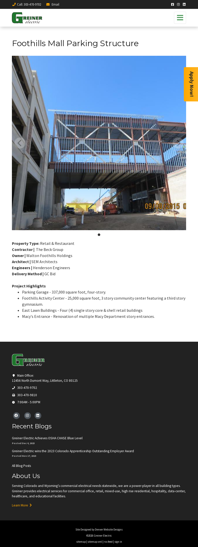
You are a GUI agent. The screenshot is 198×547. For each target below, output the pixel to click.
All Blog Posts (21, 466)
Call (26, 4)
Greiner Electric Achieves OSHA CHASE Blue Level (47, 438)
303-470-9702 (24, 388)
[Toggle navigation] (180, 18)
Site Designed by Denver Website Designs (99, 529)
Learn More (22, 505)
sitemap (81, 541)
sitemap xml (95, 541)
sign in (118, 541)
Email (52, 4)
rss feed (108, 541)
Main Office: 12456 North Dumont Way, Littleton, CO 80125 (45, 378)
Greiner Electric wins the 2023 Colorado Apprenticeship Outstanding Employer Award (73, 451)
